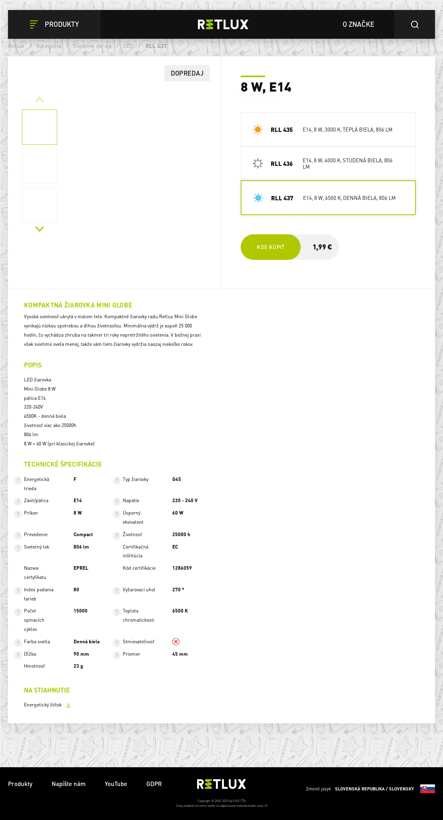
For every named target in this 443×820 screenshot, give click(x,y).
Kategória (48, 45)
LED (129, 45)
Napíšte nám (69, 784)
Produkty (20, 784)
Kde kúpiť (270, 246)
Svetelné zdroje (92, 45)
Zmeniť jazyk (370, 788)
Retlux (16, 45)
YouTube (116, 784)
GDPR (154, 784)
